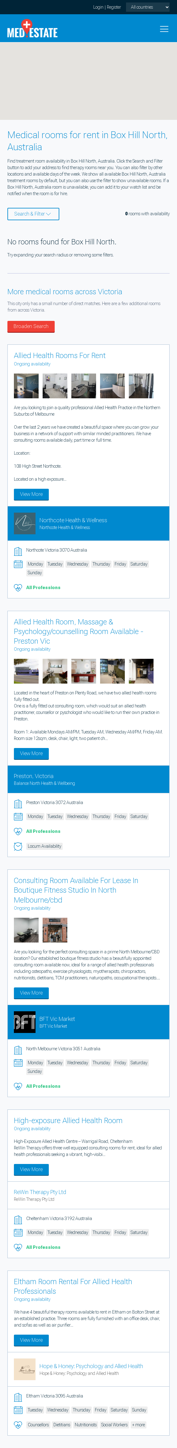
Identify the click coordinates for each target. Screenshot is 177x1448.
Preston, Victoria (33, 776)
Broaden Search (31, 326)
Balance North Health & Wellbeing (44, 783)
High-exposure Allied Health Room (68, 1120)
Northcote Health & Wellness (73, 520)
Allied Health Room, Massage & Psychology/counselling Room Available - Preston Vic (78, 631)
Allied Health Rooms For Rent (60, 355)
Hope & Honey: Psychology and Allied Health (91, 1366)
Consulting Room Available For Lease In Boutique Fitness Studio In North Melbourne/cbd (76, 890)
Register (114, 7)
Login (98, 7)
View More (31, 494)
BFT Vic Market (57, 1019)
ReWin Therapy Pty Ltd (40, 1192)
